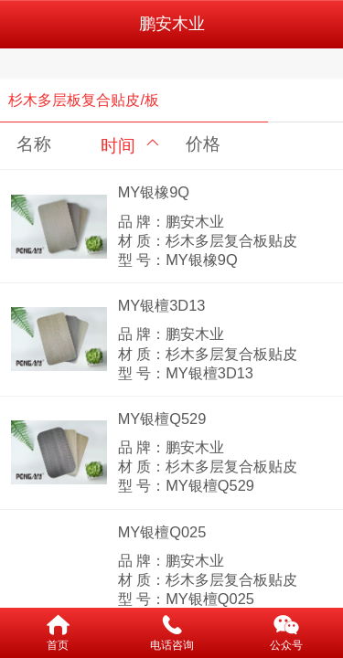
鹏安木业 (172, 24)
